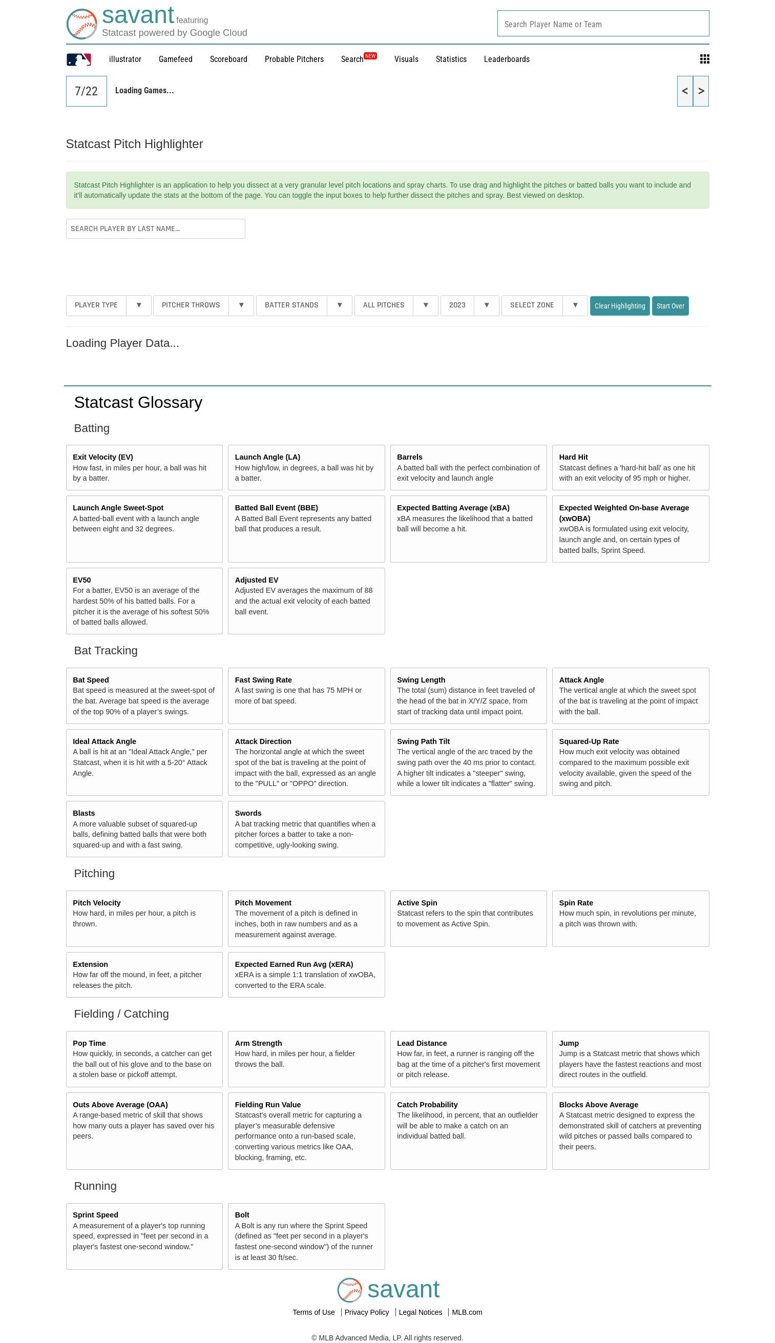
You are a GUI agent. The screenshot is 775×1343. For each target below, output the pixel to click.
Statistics (451, 59)
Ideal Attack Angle (104, 741)
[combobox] (603, 23)
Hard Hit (573, 457)
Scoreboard (228, 59)
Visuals (406, 59)
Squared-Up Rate (589, 741)
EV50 (82, 580)
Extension (90, 964)
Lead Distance (422, 1043)
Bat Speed (91, 680)
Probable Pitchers (294, 59)
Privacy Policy (368, 1312)
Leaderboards (507, 59)
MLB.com (467, 1312)
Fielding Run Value (268, 1105)
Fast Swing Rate (263, 680)
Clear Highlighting (620, 306)
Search (359, 59)
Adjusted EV (257, 580)
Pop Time (89, 1043)
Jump (569, 1043)
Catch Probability (427, 1105)
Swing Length (421, 680)
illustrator (125, 59)
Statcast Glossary (138, 402)
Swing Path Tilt (423, 741)
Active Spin (417, 903)
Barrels (410, 457)
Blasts (84, 813)
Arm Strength (258, 1043)
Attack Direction (263, 741)
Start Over (670, 306)
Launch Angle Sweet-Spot (118, 508)
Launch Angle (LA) (267, 457)
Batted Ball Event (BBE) (276, 508)
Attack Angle (581, 680)
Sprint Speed (95, 1215)
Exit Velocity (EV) (103, 457)
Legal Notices (422, 1312)
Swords (248, 813)
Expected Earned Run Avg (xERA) (294, 964)
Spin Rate (576, 903)
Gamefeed (176, 59)
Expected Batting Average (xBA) (453, 508)
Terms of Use (314, 1312)
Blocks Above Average (598, 1105)
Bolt (242, 1215)
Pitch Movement (263, 903)
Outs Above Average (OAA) (120, 1105)
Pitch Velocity (97, 903)
